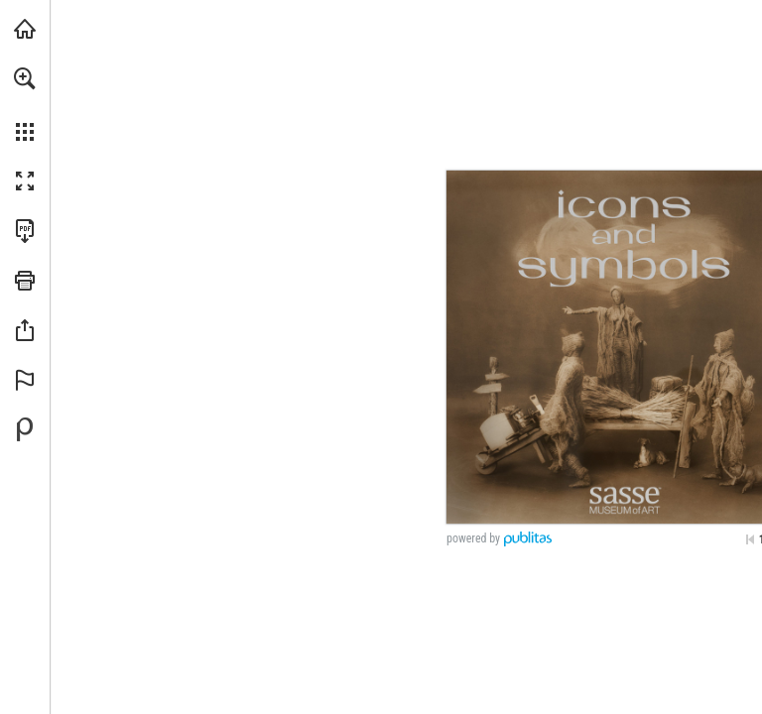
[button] (25, 78)
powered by (473, 538)
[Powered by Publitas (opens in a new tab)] (25, 429)
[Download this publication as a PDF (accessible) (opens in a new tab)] (25, 231)
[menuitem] (25, 104)
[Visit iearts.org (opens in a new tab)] (25, 29)
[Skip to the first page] (750, 539)
